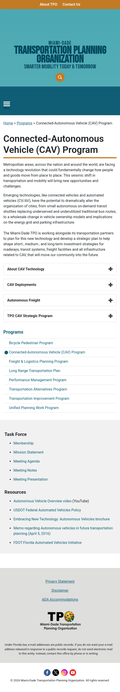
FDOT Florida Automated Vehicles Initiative (47, 542)
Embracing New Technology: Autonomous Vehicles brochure (61, 519)
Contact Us (71, 4)
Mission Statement (28, 452)
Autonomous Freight (60, 300)
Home (8, 123)
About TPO (48, 4)
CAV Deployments (60, 285)
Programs (24, 123)
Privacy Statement (59, 581)
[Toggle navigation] (6, 106)
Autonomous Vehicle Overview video (42, 501)
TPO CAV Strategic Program (60, 316)
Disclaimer (59, 590)
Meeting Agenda (26, 461)
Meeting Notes (25, 470)
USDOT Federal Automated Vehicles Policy (47, 510)
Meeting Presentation (30, 479)
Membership (23, 443)
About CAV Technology (60, 269)
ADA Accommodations (60, 599)
